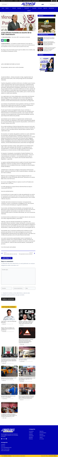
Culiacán (14, 8)
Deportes (45, 8)
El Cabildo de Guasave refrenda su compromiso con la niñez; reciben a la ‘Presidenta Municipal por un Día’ (9, 415)
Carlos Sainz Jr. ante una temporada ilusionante (8, 322)
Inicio (3, 8)
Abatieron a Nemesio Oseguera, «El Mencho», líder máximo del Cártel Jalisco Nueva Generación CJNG (26, 322)
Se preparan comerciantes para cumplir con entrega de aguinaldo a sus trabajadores (27, 379)
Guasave (20, 8)
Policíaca (40, 8)
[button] (2, 40)
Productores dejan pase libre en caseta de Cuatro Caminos (27, 359)
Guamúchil (27, 8)
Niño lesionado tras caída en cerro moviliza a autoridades (8, 396)
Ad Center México (53, 455)
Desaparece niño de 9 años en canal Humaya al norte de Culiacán (8, 378)
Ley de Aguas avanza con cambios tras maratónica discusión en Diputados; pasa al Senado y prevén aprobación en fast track (9, 360)
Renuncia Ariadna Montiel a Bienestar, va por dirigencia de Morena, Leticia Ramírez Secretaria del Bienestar (26, 397)
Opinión (29, 10)
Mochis (8, 8)
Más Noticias (52, 8)
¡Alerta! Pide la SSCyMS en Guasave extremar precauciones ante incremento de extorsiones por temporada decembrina (26, 341)
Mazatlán (34, 8)
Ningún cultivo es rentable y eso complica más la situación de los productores (8, 328)
